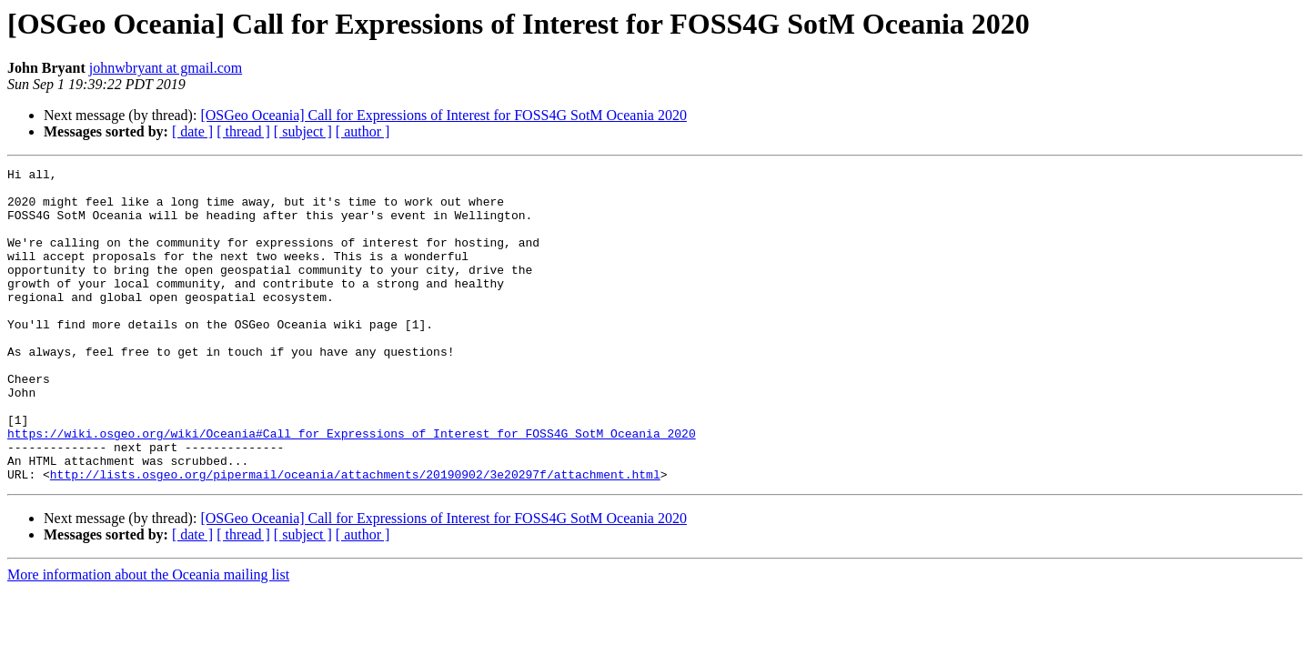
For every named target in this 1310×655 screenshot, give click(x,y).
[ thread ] (243, 131)
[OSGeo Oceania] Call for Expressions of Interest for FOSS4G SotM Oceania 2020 (443, 115)
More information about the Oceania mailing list (148, 637)
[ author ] (363, 131)
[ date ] (192, 131)
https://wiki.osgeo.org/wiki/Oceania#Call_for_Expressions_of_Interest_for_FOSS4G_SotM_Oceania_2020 (351, 487)
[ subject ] (303, 131)
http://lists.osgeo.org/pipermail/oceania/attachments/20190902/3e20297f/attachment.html (355, 537)
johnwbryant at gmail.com (165, 68)
